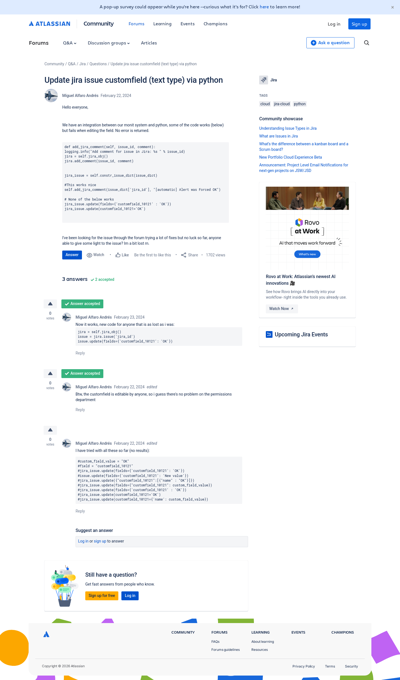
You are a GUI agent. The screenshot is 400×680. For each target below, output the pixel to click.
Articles (149, 43)
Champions (216, 23)
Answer (72, 254)
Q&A (69, 43)
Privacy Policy (303, 666)
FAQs (215, 641)
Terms (330, 666)
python (300, 104)
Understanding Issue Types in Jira (288, 128)
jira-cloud (282, 104)
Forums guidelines (225, 650)
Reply (80, 353)
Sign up (359, 24)
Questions (98, 64)
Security (351, 666)
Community (99, 23)
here (264, 6)
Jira (82, 64)
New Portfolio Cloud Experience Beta (290, 157)
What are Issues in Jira (278, 136)
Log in (334, 24)
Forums (136, 23)
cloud (265, 104)
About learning (262, 641)
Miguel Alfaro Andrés (80, 95)
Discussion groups (109, 43)
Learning (162, 23)
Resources (259, 650)
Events (188, 23)
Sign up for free (102, 596)
